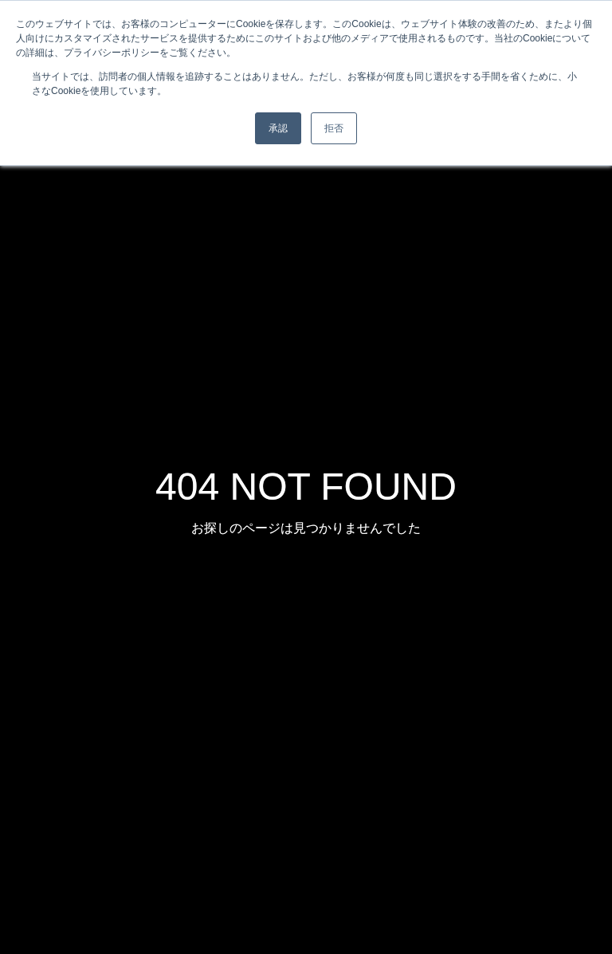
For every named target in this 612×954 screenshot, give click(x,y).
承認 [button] (278, 128)
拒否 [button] (333, 128)
